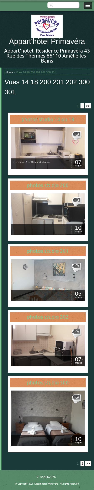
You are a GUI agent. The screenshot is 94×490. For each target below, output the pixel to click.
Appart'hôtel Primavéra (47, 41)
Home (9, 72)
